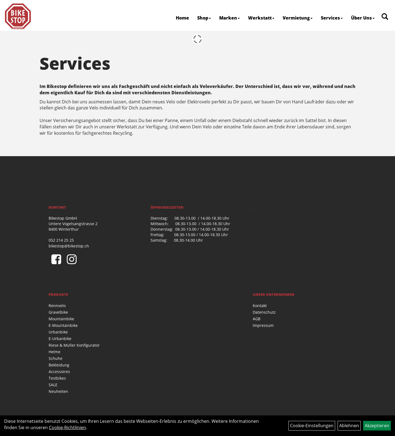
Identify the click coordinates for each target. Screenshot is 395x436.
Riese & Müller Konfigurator (74, 345)
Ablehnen (349, 426)
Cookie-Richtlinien (67, 427)
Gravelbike (58, 312)
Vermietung (298, 18)
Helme (54, 351)
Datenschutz (264, 312)
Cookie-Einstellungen (311, 426)
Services (332, 18)
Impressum (263, 325)
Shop (204, 18)
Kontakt (260, 305)
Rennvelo (57, 305)
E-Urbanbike (60, 338)
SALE (53, 384)
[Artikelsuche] (385, 16)
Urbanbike (58, 332)
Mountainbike (61, 318)
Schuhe (55, 358)
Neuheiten (58, 391)
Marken (229, 18)
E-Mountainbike (63, 325)
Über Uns (363, 18)
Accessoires (59, 371)
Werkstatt (261, 18)
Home (182, 18)
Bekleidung (59, 365)
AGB (256, 318)
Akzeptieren (377, 426)
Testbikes (57, 378)
